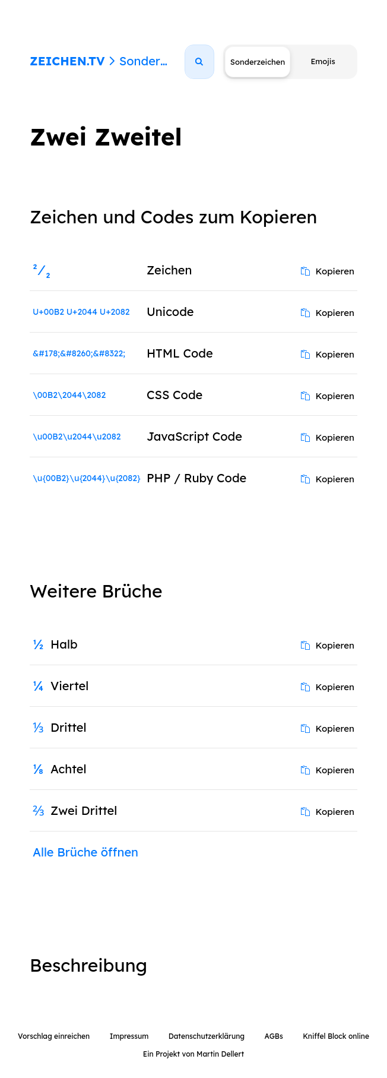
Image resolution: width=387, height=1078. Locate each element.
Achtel (68, 768)
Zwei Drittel (83, 810)
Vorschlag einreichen (54, 1036)
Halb (64, 644)
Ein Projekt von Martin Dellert (193, 1053)
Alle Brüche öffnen (85, 852)
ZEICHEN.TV (67, 60)
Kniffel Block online (336, 1036)
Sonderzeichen (161, 60)
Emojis (322, 61)
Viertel (69, 685)
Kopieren (327, 271)
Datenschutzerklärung (207, 1036)
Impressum (129, 1036)
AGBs (273, 1036)
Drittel (68, 727)
